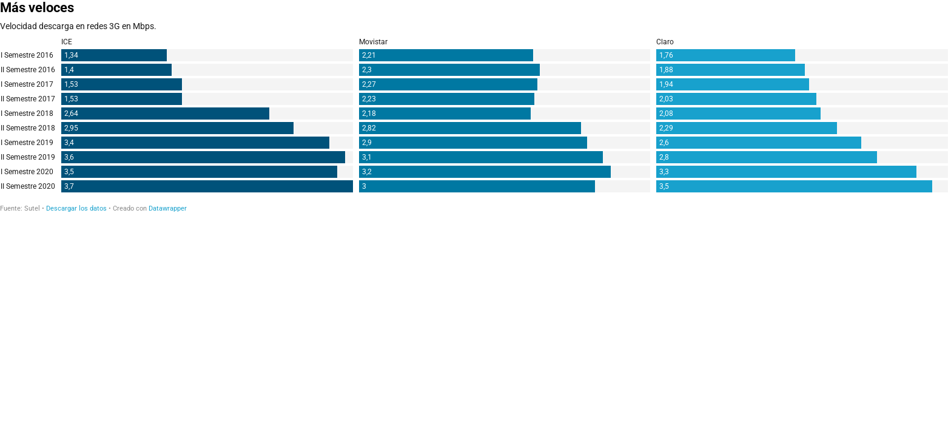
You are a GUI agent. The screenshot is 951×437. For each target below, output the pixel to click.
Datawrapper (168, 208)
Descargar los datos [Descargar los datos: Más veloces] (76, 208)
